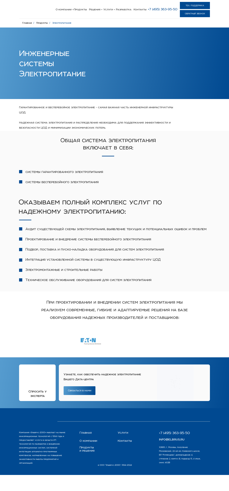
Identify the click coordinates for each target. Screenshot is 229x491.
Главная (27, 23)
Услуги (108, 9)
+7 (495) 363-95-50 (162, 9)
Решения (94, 9)
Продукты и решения (87, 449)
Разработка (124, 9)
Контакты (140, 9)
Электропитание (61, 23)
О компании (64, 9)
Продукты (80, 9)
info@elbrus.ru (171, 439)
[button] (195, 13)
